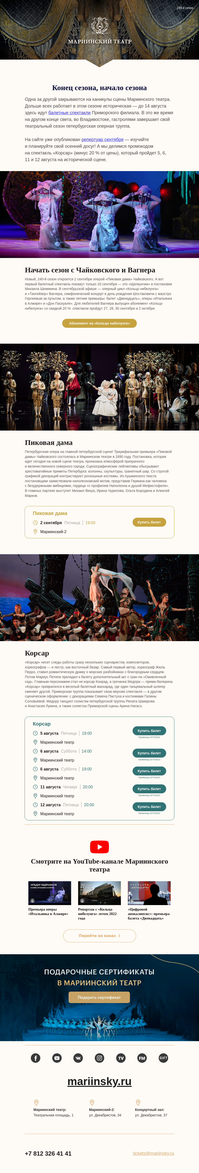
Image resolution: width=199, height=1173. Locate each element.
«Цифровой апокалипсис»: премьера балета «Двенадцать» (149, 913)
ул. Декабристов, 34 (105, 1115)
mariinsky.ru (99, 1081)
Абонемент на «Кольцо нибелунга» (99, 323)
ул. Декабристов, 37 (151, 1115)
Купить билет (149, 522)
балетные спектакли (70, 112)
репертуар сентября (102, 139)
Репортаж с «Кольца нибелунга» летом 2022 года (97, 913)
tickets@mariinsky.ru (153, 1153)
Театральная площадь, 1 (53, 1115)
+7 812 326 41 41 (48, 1153)
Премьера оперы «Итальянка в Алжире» (48, 911)
